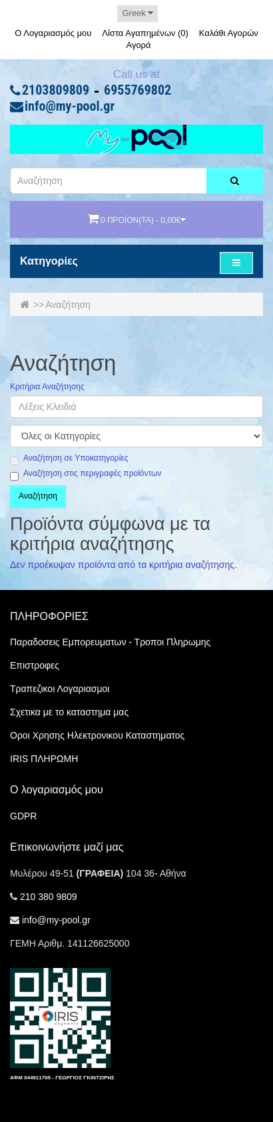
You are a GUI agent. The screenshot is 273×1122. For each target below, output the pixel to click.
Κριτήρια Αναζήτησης (47, 387)
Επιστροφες (34, 665)
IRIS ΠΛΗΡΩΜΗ (44, 758)
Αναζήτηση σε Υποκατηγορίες (69, 458)
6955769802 (137, 90)
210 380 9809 (48, 896)
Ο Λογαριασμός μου (53, 33)
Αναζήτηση (68, 304)
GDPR (23, 816)
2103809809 (55, 90)
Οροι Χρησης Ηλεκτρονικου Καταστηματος (97, 735)
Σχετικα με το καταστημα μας (69, 712)
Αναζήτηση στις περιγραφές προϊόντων (85, 474)
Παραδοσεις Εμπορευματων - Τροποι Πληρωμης (110, 642)
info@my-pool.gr (70, 106)
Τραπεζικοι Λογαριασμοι (59, 688)
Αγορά (138, 45)
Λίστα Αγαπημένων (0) (145, 33)
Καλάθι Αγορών (228, 33)
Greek (137, 13)
